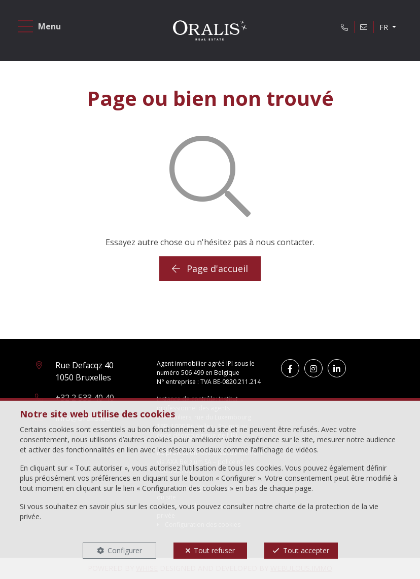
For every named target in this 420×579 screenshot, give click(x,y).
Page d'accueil (210, 268)
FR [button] (384, 27)
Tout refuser (214, 550)
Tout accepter (306, 550)
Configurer (125, 550)
